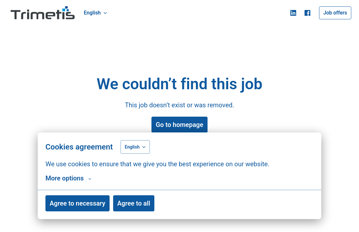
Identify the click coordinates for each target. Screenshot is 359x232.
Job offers (335, 13)
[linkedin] (293, 12)
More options (68, 178)
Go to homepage (179, 125)
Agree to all (133, 203)
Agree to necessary (77, 203)
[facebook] (307, 12)
